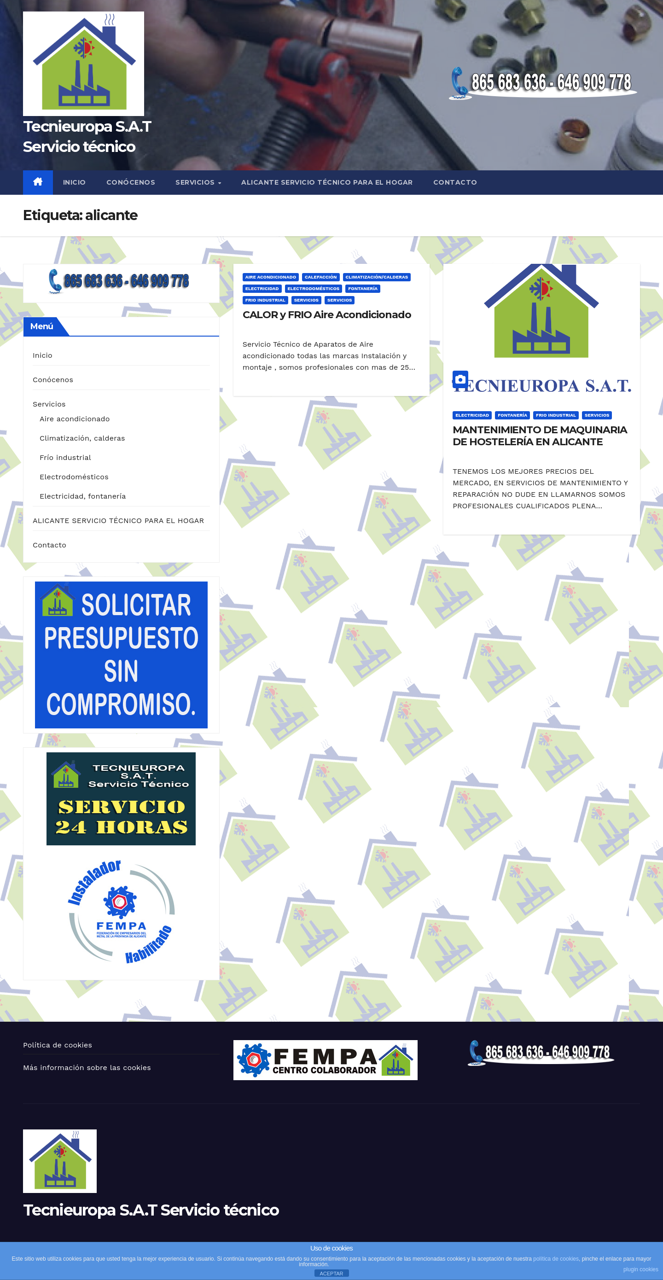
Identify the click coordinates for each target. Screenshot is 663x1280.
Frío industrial (65, 457)
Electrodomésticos (74, 476)
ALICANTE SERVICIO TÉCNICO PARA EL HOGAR (327, 182)
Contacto (455, 182)
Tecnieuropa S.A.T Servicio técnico (151, 1210)
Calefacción (321, 276)
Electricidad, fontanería (83, 496)
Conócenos (131, 182)
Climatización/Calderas (377, 276)
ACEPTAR (331, 1273)
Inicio (74, 182)
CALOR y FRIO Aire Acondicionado (327, 314)
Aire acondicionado (75, 418)
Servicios (196, 182)
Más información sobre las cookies (87, 1067)
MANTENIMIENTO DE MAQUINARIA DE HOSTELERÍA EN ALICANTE (540, 436)
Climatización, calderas (82, 438)
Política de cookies (57, 1045)
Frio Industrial (265, 300)
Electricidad (262, 288)
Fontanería (363, 288)
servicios (339, 300)
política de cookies (556, 1259)
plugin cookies (640, 1269)
